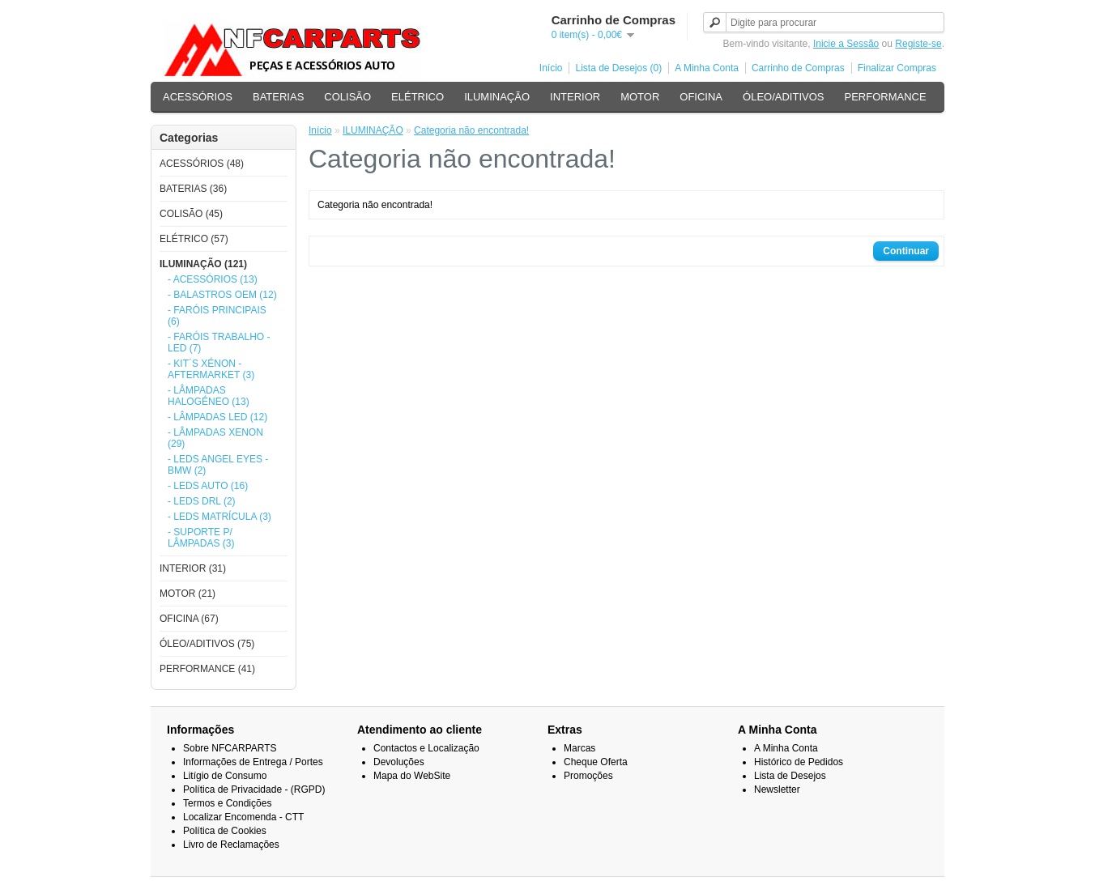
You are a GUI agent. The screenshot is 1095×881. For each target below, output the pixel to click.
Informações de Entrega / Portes (253, 762)
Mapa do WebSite (411, 775)
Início (551, 68)
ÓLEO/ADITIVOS (783, 97)
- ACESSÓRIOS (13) (213, 279)
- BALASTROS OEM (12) (222, 294)
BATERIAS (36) (193, 188)
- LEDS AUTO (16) (208, 486)
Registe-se (918, 43)
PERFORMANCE (885, 97)
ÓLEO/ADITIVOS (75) (207, 643)
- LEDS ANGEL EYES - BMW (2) (218, 464)
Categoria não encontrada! (471, 130)
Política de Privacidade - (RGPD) (254, 789)
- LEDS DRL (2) (202, 501)
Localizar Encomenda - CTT (243, 817)
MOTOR (639, 97)
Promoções (588, 775)
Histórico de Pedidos (798, 762)
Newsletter (777, 789)
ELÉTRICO (417, 97)
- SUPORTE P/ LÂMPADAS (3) (201, 537)
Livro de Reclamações (231, 844)
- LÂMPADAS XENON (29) (215, 438)
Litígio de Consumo (224, 775)
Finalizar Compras (897, 68)
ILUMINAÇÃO (497, 97)
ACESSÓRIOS (197, 97)
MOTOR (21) (187, 593)
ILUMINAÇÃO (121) (203, 264)
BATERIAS (278, 97)
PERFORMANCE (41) (207, 669)
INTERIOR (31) (193, 568)
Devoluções (398, 762)
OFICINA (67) (189, 618)
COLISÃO (347, 97)
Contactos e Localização (426, 748)
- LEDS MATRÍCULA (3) (219, 516)
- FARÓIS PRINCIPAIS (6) (217, 315)
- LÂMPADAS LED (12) (217, 417)
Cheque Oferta (596, 762)
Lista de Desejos (790, 775)
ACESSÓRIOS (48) (202, 163)
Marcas (579, 748)
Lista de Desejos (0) (618, 68)
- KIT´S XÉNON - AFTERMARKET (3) (211, 369)
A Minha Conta (707, 68)
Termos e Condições (227, 803)
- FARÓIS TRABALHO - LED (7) (219, 342)
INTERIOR (575, 97)
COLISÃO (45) (191, 213)
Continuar (906, 251)
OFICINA (701, 97)
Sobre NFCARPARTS (230, 748)
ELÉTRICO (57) (194, 239)
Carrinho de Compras (798, 68)
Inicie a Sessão (846, 43)
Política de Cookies (224, 830)
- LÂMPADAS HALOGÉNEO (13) (208, 396)
